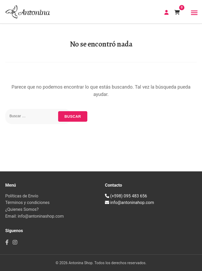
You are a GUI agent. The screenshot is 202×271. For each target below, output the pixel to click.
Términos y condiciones (27, 202)
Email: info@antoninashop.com (34, 216)
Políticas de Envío (21, 195)
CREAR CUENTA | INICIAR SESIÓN (166, 12)
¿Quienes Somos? (22, 209)
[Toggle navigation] (194, 13)
